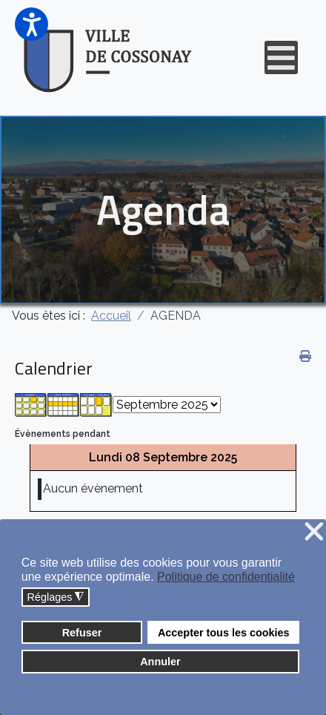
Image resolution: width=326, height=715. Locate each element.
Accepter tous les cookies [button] (224, 633)
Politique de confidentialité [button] (226, 576)
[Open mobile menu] (281, 57)
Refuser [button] (82, 633)
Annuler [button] (160, 662)
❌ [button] (314, 532)
